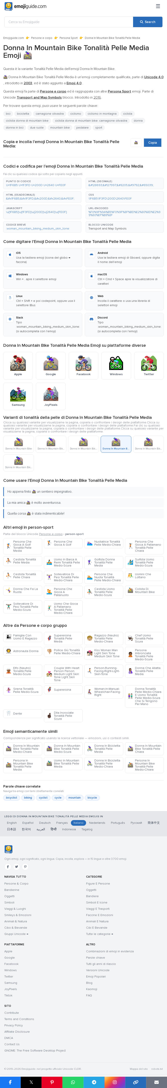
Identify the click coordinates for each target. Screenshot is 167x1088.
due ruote (37, 127)
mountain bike (60, 127)
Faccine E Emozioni (99, 915)
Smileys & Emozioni (17, 915)
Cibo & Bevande (15, 928)
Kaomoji (91, 989)
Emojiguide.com (13, 38)
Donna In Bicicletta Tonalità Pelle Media (103, 749)
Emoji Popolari (96, 976)
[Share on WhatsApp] (72, 1082)
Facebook (11, 964)
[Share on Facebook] (10, 1082)
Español (27, 823)
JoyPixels (10, 989)
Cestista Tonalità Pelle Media (21, 561)
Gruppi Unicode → (16, 934)
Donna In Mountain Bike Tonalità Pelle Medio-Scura (63, 749)
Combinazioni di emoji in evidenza (110, 951)
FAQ (89, 995)
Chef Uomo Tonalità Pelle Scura (140, 638)
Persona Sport (69, 38)
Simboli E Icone (96, 902)
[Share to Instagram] (114, 1082)
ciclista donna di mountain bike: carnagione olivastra (91, 120)
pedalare (82, 127)
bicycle (92, 797)
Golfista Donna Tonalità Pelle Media (101, 562)
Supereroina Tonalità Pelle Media (59, 638)
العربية (41, 829)
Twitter (8, 976)
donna (138, 120)
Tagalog (87, 829)
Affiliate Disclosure (17, 1032)
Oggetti (9, 896)
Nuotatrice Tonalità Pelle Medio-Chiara (104, 543)
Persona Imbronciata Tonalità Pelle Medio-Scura (140, 654)
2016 (97, 97)
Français (62, 823)
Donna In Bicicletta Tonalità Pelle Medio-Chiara (103, 763)
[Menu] (158, 6)
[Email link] (156, 1082)
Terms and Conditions (19, 1019)
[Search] (147, 22)
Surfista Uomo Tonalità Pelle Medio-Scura (140, 562)
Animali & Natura (15, 921)
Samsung (10, 983)
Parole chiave (95, 957)
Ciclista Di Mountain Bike (141, 590)
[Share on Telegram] (94, 1082)
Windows (10, 970)
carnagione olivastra (50, 114)
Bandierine (11, 890)
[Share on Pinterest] (52, 1082)
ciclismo (75, 114)
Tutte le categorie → (99, 934)
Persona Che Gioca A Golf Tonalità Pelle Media (19, 546)
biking (28, 797)
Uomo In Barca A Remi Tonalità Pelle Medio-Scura (63, 562)
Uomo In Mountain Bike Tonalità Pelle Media (62, 763)
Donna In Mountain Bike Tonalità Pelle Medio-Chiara (23, 749)
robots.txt (157, 1069)
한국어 (26, 829)
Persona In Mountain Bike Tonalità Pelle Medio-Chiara (141, 765)
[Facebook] (7, 866)
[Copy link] (135, 1082)
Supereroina (58, 690)
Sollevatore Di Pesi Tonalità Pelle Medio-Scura (22, 607)
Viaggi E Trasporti (98, 909)
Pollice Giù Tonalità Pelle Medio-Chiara (63, 651)
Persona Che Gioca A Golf (59, 543)
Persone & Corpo (16, 883)
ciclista (127, 114)
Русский (136, 823)
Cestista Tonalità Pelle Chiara (21, 575)
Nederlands (97, 823)
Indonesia (69, 829)
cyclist (43, 797)
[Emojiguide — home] (25, 6)
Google (9, 957)
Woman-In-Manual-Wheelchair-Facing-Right (104, 692)
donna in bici (14, 127)
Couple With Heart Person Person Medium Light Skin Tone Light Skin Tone (62, 674)
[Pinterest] (25, 866)
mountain (74, 797)
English (12, 823)
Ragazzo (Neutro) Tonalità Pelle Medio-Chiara (103, 638)
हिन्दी (54, 829)
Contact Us (12, 1044)
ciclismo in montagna (102, 114)
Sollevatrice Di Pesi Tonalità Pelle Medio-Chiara (62, 577)
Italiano (78, 823)
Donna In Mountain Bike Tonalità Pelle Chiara (144, 749)
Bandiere (92, 896)
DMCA (8, 1038)
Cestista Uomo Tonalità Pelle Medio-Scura (101, 592)
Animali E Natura (97, 921)
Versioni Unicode (98, 970)
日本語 (11, 829)
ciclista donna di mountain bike (27, 120)
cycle (58, 797)
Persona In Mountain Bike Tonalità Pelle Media (19, 765)
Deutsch (45, 823)
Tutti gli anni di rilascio (101, 964)
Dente (14, 714)
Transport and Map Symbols (108, 228)
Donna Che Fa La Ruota (22, 590)
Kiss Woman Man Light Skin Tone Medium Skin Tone (103, 653)
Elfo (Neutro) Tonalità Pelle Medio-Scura (19, 671)
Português (118, 823)
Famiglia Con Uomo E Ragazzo (21, 637)
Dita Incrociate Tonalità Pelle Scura (60, 716)
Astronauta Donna (22, 651)
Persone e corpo (41, 38)
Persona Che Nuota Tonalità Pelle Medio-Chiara (104, 577)
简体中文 (154, 823)
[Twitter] (16, 866)
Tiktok (8, 995)
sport (98, 127)
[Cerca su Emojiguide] (69, 22)
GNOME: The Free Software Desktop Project (35, 1050)
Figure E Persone (98, 883)
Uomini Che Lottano (139, 575)
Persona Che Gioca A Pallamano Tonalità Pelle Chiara (144, 546)
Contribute (11, 1013)
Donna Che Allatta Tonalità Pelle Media (143, 671)
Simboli (9, 902)
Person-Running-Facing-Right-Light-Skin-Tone (103, 671)
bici (8, 114)
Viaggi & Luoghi (15, 909)
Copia (152, 143)
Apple (8, 951)
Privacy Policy (13, 1025)
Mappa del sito (139, 1069)
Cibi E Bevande (96, 928)
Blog (89, 983)
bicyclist (11, 797)
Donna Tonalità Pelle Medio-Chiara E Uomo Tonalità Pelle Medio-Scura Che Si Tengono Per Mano (144, 696)
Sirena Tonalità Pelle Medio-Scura (22, 690)
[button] (42, 183)
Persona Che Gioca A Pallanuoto (59, 592)
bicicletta (23, 114)
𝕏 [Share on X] (31, 1082)
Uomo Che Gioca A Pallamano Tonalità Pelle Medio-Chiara (62, 608)
